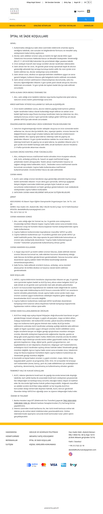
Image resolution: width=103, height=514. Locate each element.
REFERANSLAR (11, 440)
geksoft (56, 508)
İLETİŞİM (9, 444)
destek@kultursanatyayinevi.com (82, 449)
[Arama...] (85, 19)
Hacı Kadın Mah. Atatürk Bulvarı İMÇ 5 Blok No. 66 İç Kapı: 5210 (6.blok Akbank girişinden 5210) (82, 435)
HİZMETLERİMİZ (12, 436)
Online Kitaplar (42, 25)
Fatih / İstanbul (75, 441)
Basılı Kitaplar (17, 25)
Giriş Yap (67, 2)
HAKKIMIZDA (11, 432)
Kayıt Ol (77, 2)
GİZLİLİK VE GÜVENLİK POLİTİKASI (43, 432)
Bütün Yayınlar (67, 25)
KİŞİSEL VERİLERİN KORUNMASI (42, 444)
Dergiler (88, 25)
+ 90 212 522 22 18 (76, 445)
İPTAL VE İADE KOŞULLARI (40, 440)
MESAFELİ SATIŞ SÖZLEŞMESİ (41, 436)
